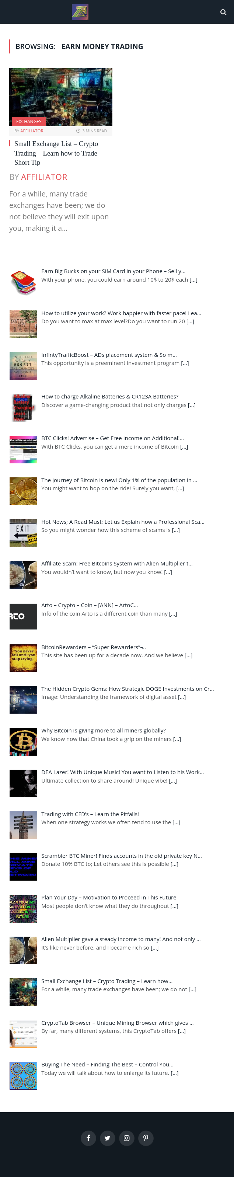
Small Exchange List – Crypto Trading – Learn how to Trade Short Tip (56, 153)
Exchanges (29, 121)
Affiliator (31, 130)
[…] (193, 279)
